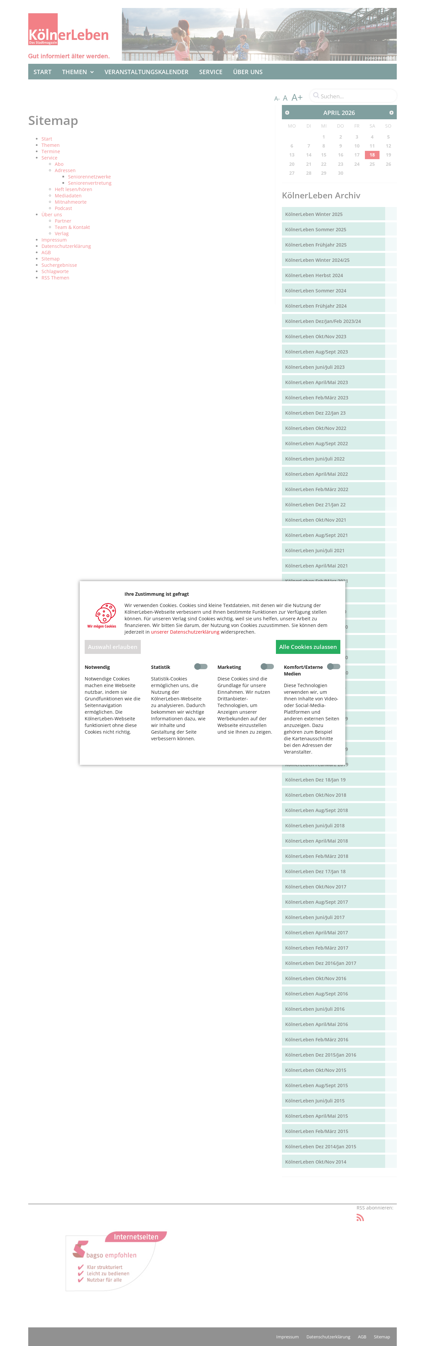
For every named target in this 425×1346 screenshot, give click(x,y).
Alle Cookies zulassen (308, 647)
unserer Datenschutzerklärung (185, 632)
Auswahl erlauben (112, 647)
